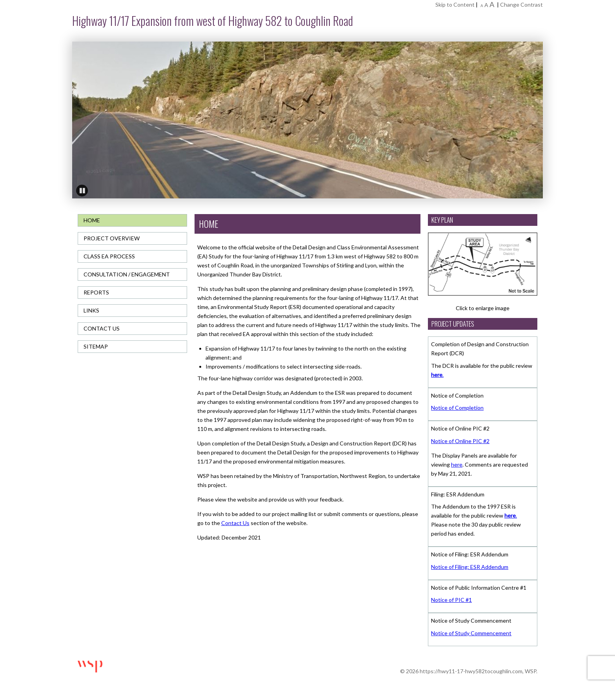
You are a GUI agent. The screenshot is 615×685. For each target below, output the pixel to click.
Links (91, 310)
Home (92, 220)
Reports (96, 292)
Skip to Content (455, 4)
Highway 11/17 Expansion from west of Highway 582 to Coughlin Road (212, 20)
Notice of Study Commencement (471, 633)
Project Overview (112, 238)
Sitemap (96, 346)
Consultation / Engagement (127, 274)
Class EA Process (109, 256)
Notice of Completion (457, 407)
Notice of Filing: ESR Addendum (469, 566)
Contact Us (102, 328)
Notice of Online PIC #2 (460, 441)
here (456, 464)
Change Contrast (521, 4)
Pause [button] (82, 190)
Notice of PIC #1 (451, 599)
